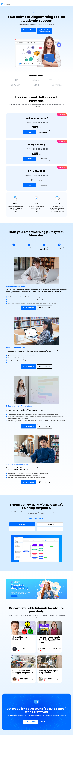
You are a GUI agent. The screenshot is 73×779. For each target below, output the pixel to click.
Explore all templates (36, 518)
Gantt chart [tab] (22, 529)
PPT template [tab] (50, 524)
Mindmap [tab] (22, 524)
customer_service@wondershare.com (39, 213)
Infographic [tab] (50, 529)
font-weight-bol (44, 30)
